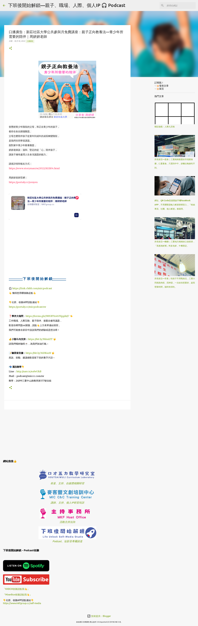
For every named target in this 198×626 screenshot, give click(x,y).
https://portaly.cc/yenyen (23, 182)
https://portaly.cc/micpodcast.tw (27, 306)
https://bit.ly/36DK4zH (38, 353)
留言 (160, 88)
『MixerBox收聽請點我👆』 (17, 594)
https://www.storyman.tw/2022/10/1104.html (34, 168)
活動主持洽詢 (67, 522)
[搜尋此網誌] (180, 5)
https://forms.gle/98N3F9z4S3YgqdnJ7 (47, 316)
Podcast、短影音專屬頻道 (67, 541)
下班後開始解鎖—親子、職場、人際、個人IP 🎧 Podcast (66, 5)
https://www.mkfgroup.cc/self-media (22, 603)
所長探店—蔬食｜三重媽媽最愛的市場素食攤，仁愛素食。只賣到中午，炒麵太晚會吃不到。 (174, 163)
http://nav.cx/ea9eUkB (28, 371)
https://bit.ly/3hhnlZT (40, 339)
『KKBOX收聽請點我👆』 (16, 589)
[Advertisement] (67, 434)
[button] (10, 48)
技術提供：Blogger (99, 616)
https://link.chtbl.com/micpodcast (32, 288)
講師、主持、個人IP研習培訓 (67, 502)
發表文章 (163, 85)
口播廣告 (30, 41)
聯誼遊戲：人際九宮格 (164, 126)
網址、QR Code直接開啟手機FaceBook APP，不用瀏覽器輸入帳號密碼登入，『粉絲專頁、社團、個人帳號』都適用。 (174, 204)
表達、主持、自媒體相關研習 (67, 483)
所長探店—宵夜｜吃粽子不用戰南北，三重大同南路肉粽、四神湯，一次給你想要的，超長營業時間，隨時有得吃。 (174, 282)
